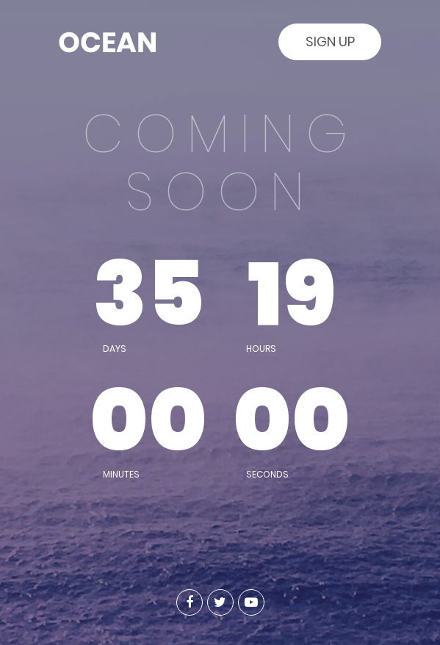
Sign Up (330, 41)
